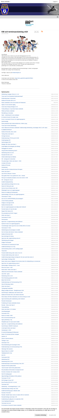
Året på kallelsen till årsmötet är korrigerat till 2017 (13, 369)
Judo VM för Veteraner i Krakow (9, 173)
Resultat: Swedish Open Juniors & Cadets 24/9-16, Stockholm (15, 394)
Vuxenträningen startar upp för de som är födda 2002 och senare (16, 225)
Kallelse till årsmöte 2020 (7, 234)
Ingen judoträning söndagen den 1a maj (10, 184)
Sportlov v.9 (4, 336)
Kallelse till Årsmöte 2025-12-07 (9, 100)
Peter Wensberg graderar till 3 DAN (9, 278)
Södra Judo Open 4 (6, 286)
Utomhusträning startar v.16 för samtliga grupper (12, 248)
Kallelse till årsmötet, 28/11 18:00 (9, 131)
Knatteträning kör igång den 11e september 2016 (12, 399)
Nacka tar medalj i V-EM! (7, 315)
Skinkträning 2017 (6, 359)
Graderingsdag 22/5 (6, 140)
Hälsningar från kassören (7, 348)
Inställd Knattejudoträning (7, 181)
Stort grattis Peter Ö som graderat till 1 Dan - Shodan (13, 175)
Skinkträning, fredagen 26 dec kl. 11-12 (10, 94)
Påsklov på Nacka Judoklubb (8, 110)
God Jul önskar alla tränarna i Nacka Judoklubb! (12, 232)
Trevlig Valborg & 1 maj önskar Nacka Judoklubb (12, 108)
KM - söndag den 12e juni (7, 179)
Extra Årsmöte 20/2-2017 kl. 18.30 (9, 382)
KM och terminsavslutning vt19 (15, 32)
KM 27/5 (3, 355)
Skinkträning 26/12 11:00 (7, 275)
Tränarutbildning (5, 307)
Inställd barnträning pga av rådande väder (11, 390)
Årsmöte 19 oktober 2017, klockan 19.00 (10, 371)
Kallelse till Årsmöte (6, 165)
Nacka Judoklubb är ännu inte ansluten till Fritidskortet (14, 102)
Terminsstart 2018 (5, 357)
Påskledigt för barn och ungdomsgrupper (11, 190)
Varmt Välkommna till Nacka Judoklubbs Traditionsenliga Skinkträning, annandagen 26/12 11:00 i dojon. (25, 127)
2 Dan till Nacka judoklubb (7, 200)
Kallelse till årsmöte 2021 (7, 204)
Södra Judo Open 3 (6, 171)
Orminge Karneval (6, 136)
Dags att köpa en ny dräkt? (7, 351)
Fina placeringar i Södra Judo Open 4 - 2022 (11, 161)
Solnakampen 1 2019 (6, 330)
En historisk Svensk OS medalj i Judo (10, 117)
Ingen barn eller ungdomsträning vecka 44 (11, 238)
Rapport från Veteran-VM (7, 211)
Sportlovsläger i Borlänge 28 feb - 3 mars (11, 265)
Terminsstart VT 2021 (6, 227)
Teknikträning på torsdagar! (8, 240)
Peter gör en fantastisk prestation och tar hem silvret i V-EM (15, 177)
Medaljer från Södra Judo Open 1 (9, 144)
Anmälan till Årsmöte (6, 163)
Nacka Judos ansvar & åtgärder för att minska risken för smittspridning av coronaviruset (21, 261)
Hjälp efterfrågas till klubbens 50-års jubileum (11, 376)
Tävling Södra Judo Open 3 (8, 133)
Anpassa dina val (6, 414)
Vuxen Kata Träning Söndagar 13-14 (10, 106)
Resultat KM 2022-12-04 (7, 154)
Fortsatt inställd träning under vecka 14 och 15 (12, 252)
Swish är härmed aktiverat (7, 338)
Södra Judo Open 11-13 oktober (9, 309)
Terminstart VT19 (5, 342)
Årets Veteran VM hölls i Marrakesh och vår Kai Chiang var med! (16, 296)
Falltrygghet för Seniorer (7, 148)
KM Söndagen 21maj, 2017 (8, 380)
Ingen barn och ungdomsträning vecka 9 (10, 263)
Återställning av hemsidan (7, 113)
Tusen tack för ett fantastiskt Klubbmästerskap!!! (12, 96)
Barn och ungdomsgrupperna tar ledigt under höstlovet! (14, 207)
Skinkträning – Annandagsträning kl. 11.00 (11, 386)
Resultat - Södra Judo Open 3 (8, 305)
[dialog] (29, 412)
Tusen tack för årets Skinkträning (9, 125)
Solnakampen (5, 167)
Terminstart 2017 (5, 384)
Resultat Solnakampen (7, 300)
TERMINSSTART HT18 (7, 353)
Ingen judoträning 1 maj (7, 319)
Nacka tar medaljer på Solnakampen (10, 192)
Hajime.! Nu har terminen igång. (9, 104)
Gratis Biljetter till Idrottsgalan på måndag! (11, 146)
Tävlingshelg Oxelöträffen (7, 288)
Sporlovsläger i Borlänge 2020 (8, 259)
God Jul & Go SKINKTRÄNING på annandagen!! (12, 198)
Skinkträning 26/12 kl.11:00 (8, 152)
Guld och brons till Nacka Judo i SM (9, 188)
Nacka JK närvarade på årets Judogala (10, 334)
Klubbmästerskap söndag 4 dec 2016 (10, 388)
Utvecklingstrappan (6, 311)
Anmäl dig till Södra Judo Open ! (9, 328)
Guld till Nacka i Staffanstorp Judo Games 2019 (12, 292)
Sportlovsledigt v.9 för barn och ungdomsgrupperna (13, 194)
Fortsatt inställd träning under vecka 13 (10, 255)
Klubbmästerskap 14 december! (9, 98)
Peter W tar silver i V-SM (7, 267)
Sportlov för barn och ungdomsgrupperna (11, 223)
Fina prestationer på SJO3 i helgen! (9, 213)
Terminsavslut (5, 219)
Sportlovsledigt (5, 121)
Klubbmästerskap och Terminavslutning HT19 (12, 282)
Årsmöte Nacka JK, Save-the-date (9, 209)
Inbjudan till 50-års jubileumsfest (9, 365)
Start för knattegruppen (7, 374)
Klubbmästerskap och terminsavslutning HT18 (12, 346)
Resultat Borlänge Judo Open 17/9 (9, 397)
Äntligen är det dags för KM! (8, 202)
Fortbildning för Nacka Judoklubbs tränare (11, 303)
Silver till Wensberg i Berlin (7, 284)
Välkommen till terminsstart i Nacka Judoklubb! (12, 271)
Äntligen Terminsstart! (6, 242)
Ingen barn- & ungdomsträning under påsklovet (12, 221)
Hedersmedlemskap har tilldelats (9, 156)
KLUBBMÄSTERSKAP (7, 129)
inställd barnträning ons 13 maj (8, 246)
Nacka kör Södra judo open (8, 186)
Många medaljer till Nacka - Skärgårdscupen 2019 (13, 290)
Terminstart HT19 (5, 313)
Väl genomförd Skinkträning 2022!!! (9, 150)
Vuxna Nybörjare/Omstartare (8, 401)
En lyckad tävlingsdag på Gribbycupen (10, 332)
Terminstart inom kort (6, 403)
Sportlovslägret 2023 (6, 142)
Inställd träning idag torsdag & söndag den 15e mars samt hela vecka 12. (18, 257)
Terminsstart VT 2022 (6, 196)
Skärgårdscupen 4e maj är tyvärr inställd (10, 321)
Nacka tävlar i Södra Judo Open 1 (9, 269)
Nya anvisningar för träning (7, 236)
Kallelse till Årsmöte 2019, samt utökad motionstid (13, 294)
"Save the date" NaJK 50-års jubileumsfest (11, 367)
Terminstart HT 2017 (6, 378)
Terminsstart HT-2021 (6, 217)
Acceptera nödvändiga (40, 415)
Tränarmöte (4, 250)
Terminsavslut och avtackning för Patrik (10, 244)
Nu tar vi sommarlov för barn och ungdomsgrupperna (13, 119)
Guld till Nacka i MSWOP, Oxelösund (10, 326)
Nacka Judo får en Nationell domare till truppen (12, 169)
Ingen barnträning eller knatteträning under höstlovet (13, 298)
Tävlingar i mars (5, 340)
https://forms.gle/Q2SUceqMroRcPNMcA (24, 78)
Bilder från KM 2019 (6, 280)
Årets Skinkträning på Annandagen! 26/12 (11, 344)
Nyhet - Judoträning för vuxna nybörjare (10, 115)
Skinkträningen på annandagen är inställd (11, 229)
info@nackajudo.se (16, 72)
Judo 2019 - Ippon (6, 273)
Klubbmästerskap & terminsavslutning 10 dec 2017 (13, 363)
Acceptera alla (52, 415)
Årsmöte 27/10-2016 (6, 392)
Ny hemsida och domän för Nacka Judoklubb (11, 405)
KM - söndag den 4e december (8, 159)
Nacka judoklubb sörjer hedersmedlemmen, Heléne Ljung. (14, 123)
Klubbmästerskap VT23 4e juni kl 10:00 (10, 138)
